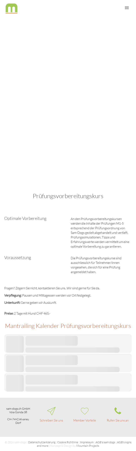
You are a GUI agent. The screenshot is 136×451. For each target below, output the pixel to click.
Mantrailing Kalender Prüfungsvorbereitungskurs (68, 325)
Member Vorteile (84, 420)
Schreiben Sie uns (51, 420)
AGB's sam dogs (105, 442)
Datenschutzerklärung (41, 442)
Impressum (87, 442)
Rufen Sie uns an (118, 420)
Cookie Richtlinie (67, 442)
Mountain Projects (87, 445)
